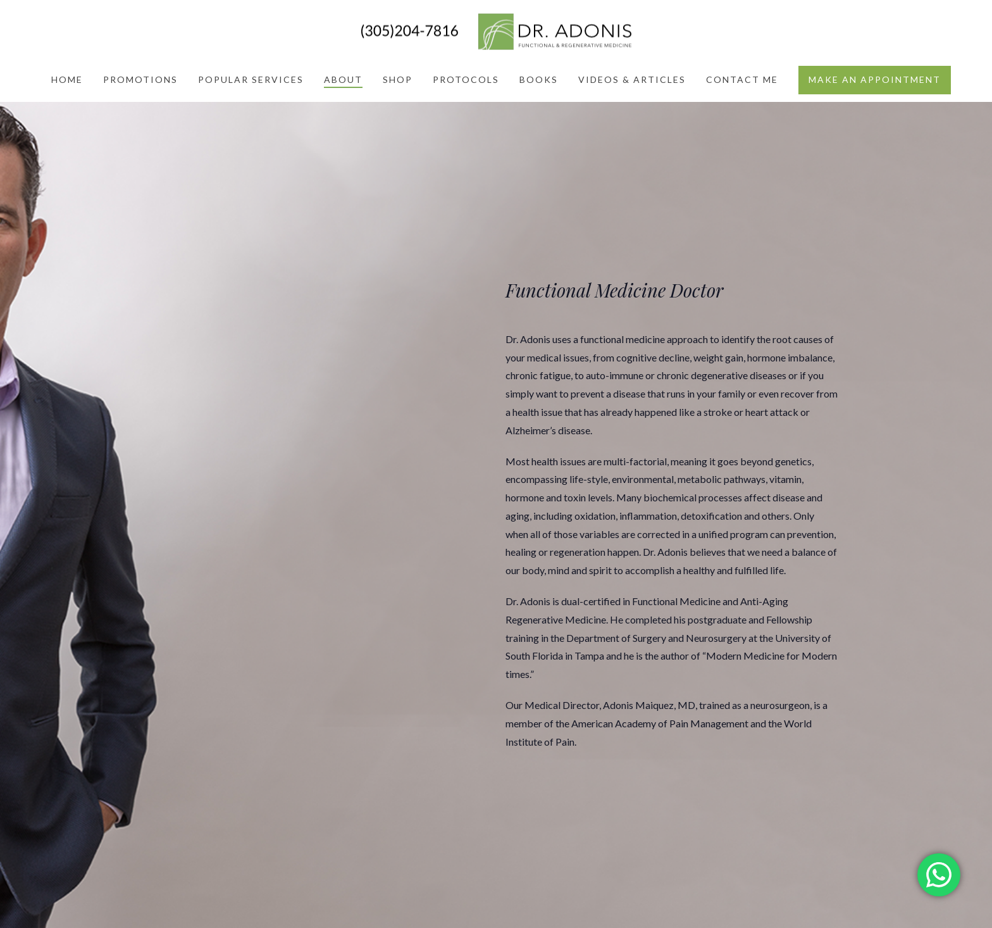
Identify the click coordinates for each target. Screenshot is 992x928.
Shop (397, 79)
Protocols (466, 79)
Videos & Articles (632, 79)
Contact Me (742, 79)
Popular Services (251, 79)
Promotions (140, 79)
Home (67, 79)
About (343, 79)
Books (538, 79)
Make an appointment (875, 79)
